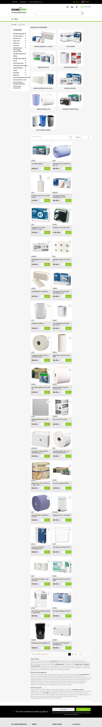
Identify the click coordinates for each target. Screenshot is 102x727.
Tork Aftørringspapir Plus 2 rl (61, 611)
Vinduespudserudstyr (20, 65)
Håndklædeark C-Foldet (43, 46)
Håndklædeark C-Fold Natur (40, 291)
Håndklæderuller (71, 67)
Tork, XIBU (46, 693)
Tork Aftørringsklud (37, 163)
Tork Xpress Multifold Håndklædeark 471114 (59, 196)
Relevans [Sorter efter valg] (83, 137)
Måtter (15, 56)
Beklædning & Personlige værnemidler (17, 49)
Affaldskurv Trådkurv (38, 323)
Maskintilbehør (18, 68)
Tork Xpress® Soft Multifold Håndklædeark (61, 643)
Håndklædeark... (70, 88)
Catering (16, 45)
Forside (17, 29)
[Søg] (58, 13)
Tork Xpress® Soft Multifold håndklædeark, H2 (40, 452)
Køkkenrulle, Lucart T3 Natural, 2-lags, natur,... (41, 484)
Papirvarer (16, 41)
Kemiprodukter (18, 36)
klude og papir (84, 674)
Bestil (47, 168)
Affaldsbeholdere (43, 130)
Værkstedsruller (43, 109)
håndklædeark (59, 664)
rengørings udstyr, (78, 689)
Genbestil (23, 2)
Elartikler (16, 73)
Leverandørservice (35, 2)
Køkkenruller (43, 67)
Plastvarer (16, 43)
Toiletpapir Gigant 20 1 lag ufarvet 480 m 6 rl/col (61, 452)
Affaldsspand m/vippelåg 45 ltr (41, 643)
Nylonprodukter (18, 63)
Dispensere (17, 38)
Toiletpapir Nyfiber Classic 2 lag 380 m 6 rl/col (40, 356)
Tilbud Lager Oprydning (17, 87)
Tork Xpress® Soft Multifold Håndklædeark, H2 (61, 292)
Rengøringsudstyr (19, 54)
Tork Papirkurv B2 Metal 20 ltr (62, 547)
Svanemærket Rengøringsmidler (19, 83)
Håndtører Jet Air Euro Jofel (61, 227)
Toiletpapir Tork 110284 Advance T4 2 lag (38, 228)
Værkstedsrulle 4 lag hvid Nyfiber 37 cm (60, 388)
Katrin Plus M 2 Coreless (60, 419)
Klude (15, 61)
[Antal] (42, 168)
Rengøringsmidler (19, 34)
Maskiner (16, 75)
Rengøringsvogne (19, 58)
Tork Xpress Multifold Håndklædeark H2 (38, 547)
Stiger (15, 70)
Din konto (76, 724)
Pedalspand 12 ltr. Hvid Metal (61, 515)
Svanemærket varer (20, 80)
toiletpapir (86, 664)
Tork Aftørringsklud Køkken (61, 483)
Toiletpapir (70, 46)
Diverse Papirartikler (71, 109)
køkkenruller (79, 664)
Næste (83, 654)
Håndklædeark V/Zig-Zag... (43, 88)
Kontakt (15, 2)
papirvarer (55, 661)
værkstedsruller (35, 666)
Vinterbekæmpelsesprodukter (20, 77)
